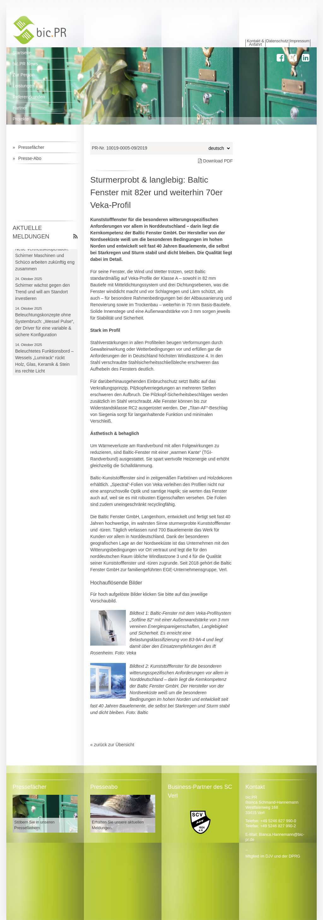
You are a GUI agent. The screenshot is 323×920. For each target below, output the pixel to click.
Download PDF (215, 160)
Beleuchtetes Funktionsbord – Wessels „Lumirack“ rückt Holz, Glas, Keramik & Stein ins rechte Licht (44, 362)
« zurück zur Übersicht (112, 744)
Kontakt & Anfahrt (255, 43)
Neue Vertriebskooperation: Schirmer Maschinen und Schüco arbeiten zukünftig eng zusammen (44, 260)
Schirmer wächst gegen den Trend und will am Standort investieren (42, 293)
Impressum (299, 41)
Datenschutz (277, 41)
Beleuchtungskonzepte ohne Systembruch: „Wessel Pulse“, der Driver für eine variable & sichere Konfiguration (44, 326)
